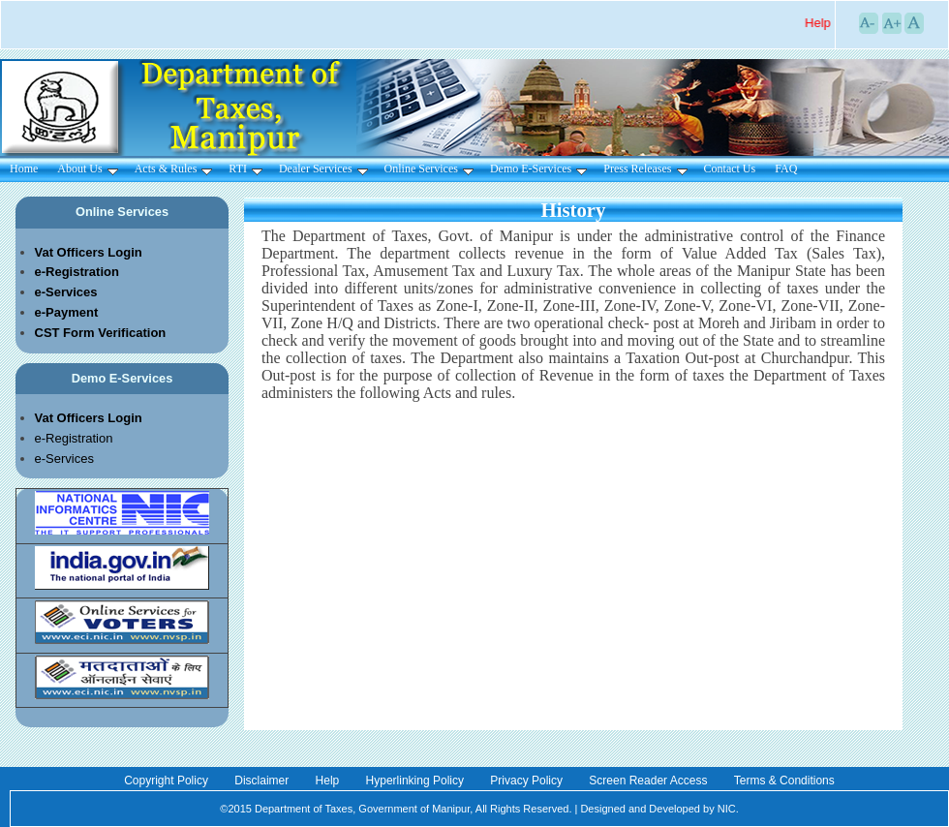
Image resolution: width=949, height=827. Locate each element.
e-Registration (74, 438)
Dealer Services (323, 168)
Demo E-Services (538, 168)
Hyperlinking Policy (417, 780)
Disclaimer (262, 780)
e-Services (64, 458)
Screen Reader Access (649, 780)
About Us (87, 168)
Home (24, 168)
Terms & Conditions (784, 780)
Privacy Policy (528, 780)
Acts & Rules (174, 168)
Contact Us (730, 168)
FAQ (786, 168)
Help (329, 780)
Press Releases (645, 168)
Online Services (429, 168)
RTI (245, 168)
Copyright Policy (167, 780)
